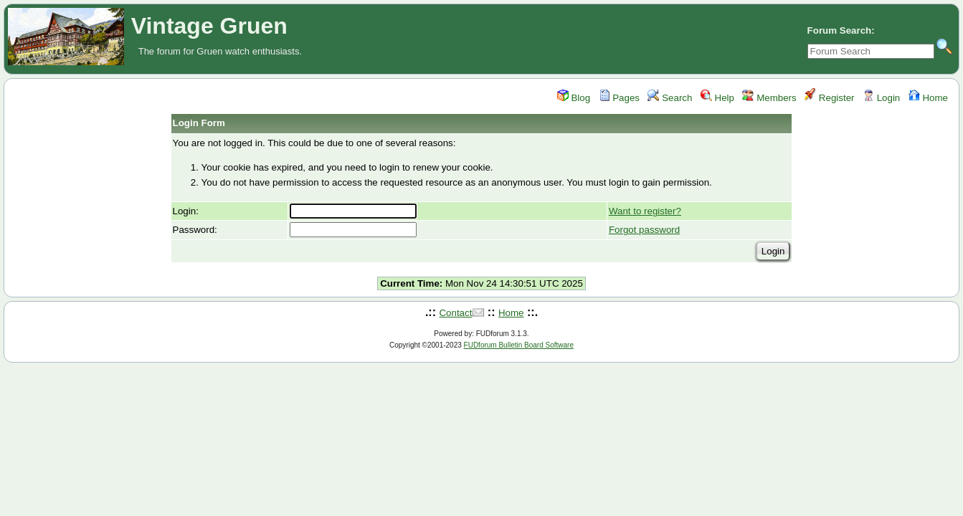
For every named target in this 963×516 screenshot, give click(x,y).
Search (669, 97)
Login (881, 97)
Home (928, 97)
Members (769, 97)
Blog (573, 97)
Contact (455, 312)
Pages (619, 97)
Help (717, 97)
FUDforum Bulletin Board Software (519, 345)
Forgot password (644, 229)
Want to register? (645, 211)
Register (829, 97)
